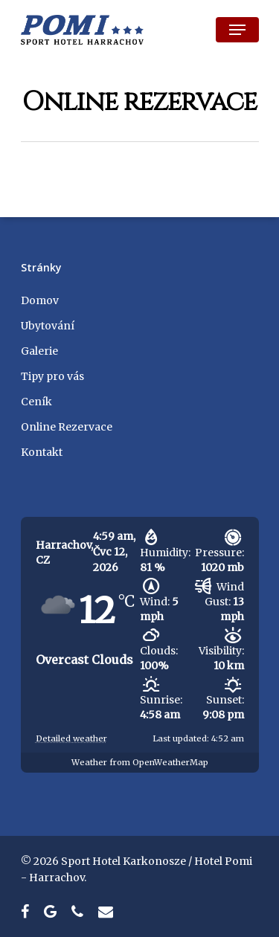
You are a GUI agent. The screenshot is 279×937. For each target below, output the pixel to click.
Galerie (39, 351)
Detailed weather (71, 738)
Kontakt (41, 452)
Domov (40, 300)
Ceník (36, 401)
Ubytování (47, 325)
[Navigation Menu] (237, 29)
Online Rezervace (66, 427)
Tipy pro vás (52, 376)
